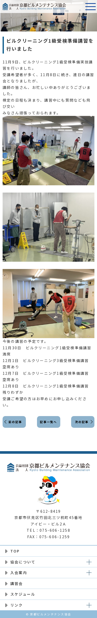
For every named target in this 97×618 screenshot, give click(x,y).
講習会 (16, 583)
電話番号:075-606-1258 (77, 6)
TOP (15, 551)
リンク (16, 605)
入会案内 (18, 572)
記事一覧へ (48, 422)
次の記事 (82, 422)
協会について (22, 561)
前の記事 (15, 422)
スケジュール (22, 594)
